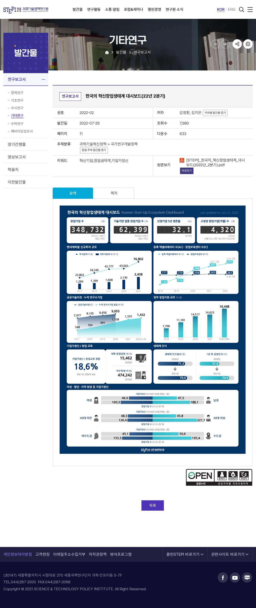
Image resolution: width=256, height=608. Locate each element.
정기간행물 (17, 144)
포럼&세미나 (133, 9)
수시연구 (17, 108)
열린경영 (154, 9)
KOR (221, 9)
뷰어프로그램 (121, 554)
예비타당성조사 (22, 131)
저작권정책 (98, 554)
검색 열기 (241, 9)
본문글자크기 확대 (225, 44)
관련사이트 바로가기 (228, 552)
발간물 (78, 9)
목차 (114, 193)
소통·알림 (112, 9)
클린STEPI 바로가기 (183, 552)
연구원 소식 (174, 9)
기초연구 (17, 100)
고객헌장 (42, 554)
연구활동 (94, 9)
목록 (152, 505)
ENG (231, 9)
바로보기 (187, 170)
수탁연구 (17, 124)
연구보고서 (17, 79)
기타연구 (17, 116)
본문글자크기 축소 (215, 44)
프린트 (248, 44)
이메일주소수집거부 (69, 554)
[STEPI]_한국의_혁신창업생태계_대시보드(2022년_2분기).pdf (215, 162)
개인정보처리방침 (17, 554)
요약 (72, 193)
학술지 (13, 169)
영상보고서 (17, 157)
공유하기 (237, 44)
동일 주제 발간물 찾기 (94, 150)
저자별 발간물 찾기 (215, 112)
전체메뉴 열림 (249, 9)
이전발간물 (17, 182)
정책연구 (17, 93)
